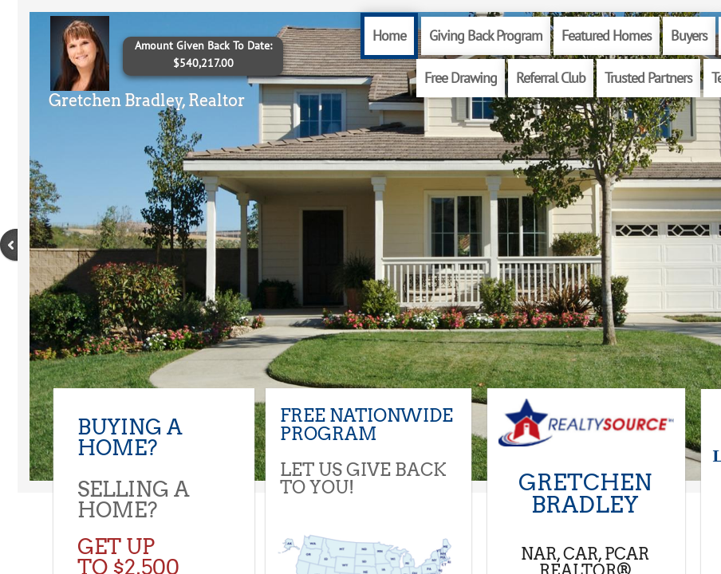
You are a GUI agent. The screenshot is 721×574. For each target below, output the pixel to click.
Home (389, 35)
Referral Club (550, 78)
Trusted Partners (648, 78)
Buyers (689, 35)
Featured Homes (606, 35)
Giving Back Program (485, 35)
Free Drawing (460, 78)
